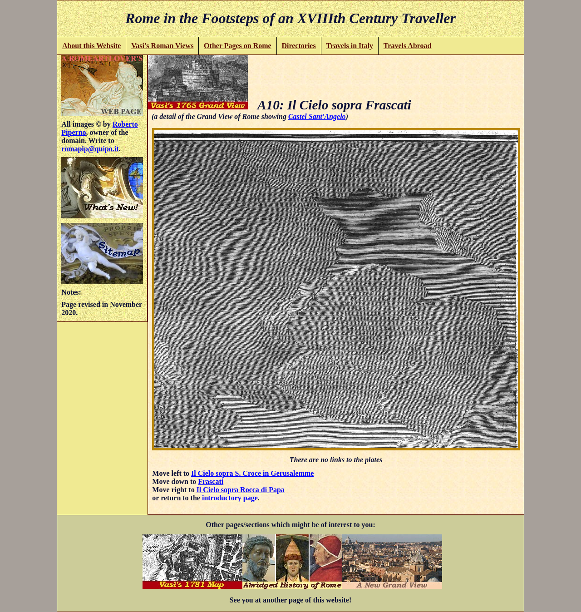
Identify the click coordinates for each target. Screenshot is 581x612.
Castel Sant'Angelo (317, 116)
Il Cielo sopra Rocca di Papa (241, 490)
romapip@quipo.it (89, 149)
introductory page (230, 498)
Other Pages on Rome (237, 45)
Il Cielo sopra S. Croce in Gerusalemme (252, 473)
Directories (298, 45)
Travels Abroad (408, 45)
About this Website (91, 45)
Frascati (210, 481)
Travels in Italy (349, 45)
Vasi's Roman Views (162, 45)
